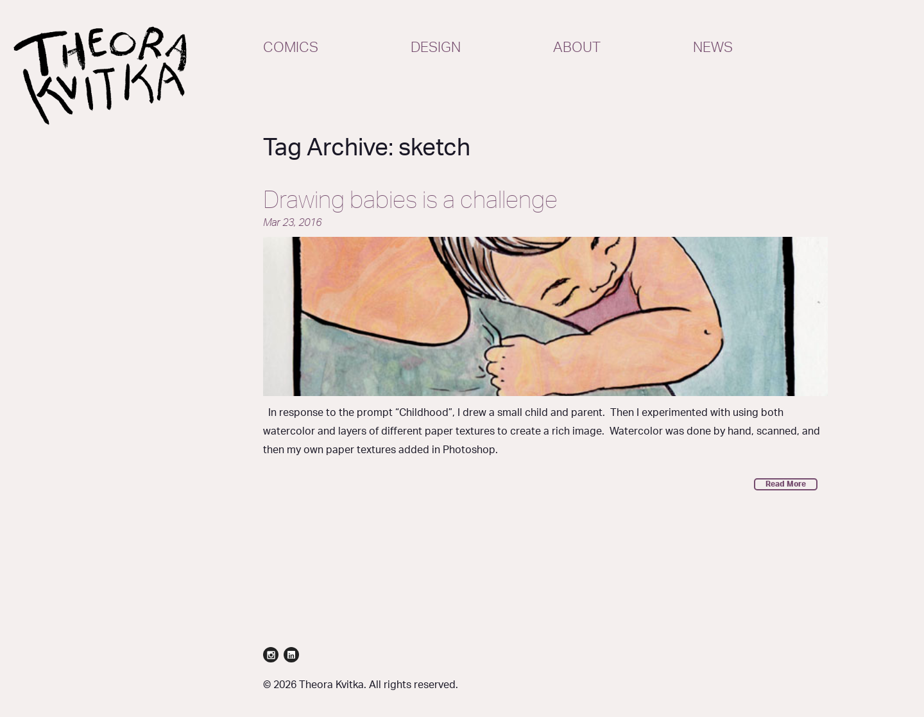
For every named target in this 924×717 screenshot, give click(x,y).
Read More (786, 484)
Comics (290, 47)
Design (436, 47)
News (713, 47)
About (577, 47)
